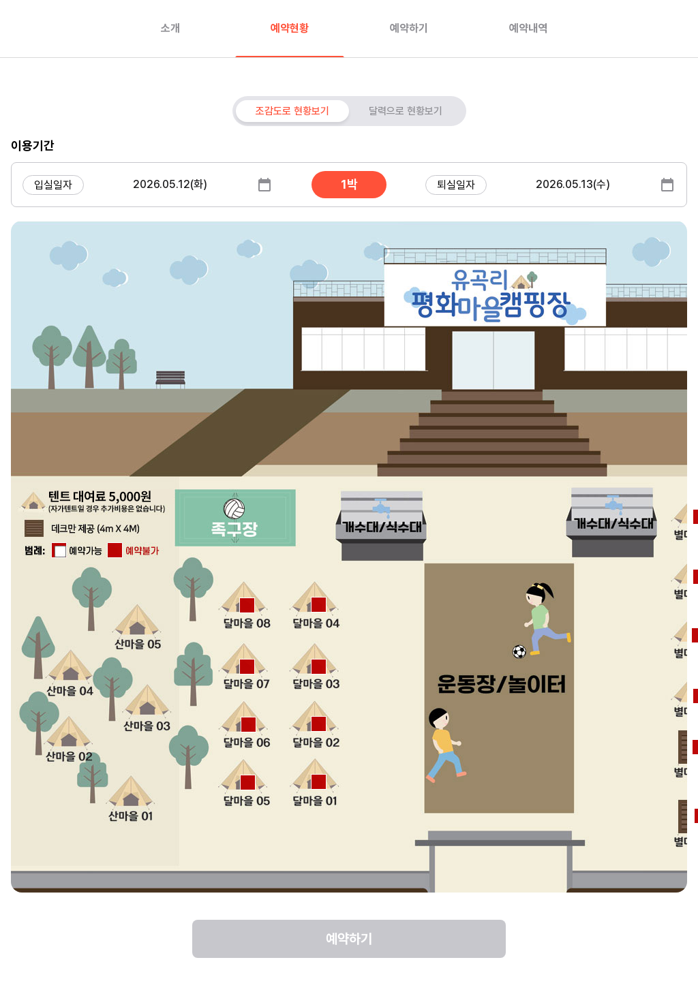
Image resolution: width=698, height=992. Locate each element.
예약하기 (409, 28)
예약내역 (528, 28)
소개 (170, 28)
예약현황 (290, 28)
